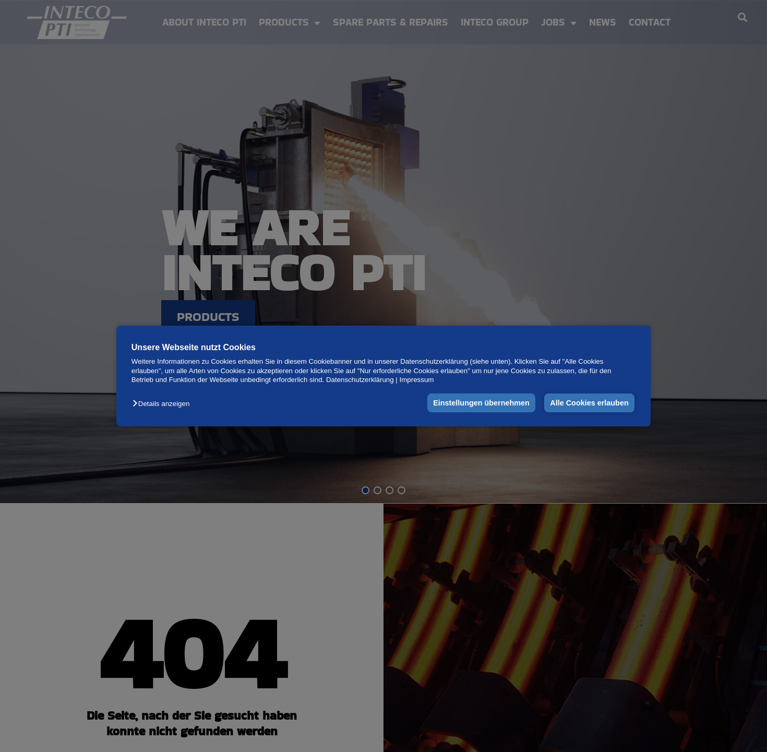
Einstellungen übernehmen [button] (481, 403)
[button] (163, 403)
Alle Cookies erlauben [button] (589, 403)
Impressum (417, 380)
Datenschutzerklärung (360, 380)
